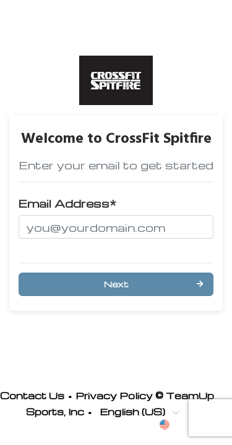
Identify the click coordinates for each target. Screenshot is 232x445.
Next (116, 284)
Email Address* (67, 203)
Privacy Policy (114, 395)
